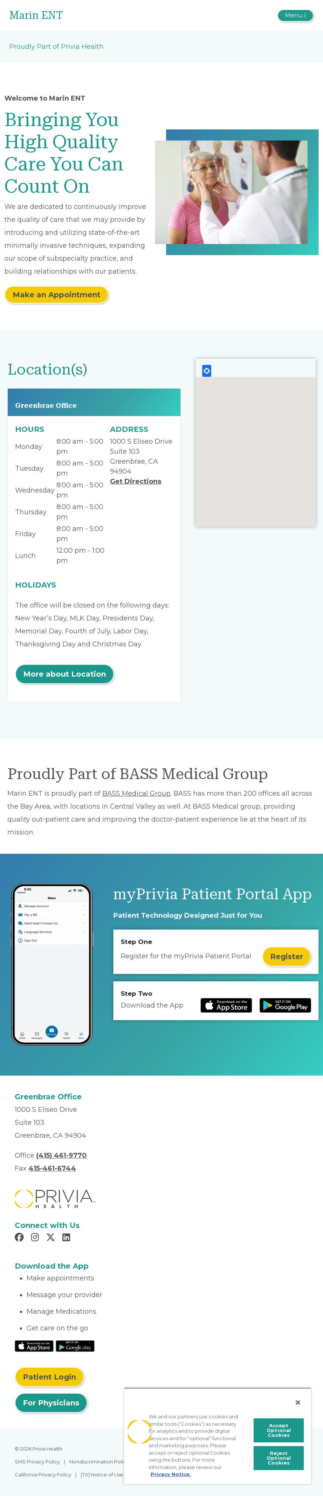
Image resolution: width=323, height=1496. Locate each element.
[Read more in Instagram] (36, 1238)
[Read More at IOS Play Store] (34, 1345)
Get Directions (135, 481)
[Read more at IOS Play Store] (226, 1005)
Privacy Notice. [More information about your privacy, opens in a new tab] (171, 1474)
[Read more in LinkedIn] (67, 1238)
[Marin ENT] (110, 15)
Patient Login (49, 1377)
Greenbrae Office (46, 405)
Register (286, 956)
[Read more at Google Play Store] (285, 1005)
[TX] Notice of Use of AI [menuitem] (108, 1475)
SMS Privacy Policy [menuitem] (37, 1462)
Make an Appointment (56, 294)
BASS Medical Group (136, 793)
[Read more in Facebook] (20, 1238)
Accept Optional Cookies (279, 1430)
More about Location (64, 674)
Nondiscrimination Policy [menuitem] (98, 1462)
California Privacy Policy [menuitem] (43, 1475)
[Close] (298, 1402)
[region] (218, 1436)
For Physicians (51, 1402)
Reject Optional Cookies (279, 1458)
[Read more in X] (51, 1238)
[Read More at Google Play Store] (75, 1345)
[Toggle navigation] (295, 15)
